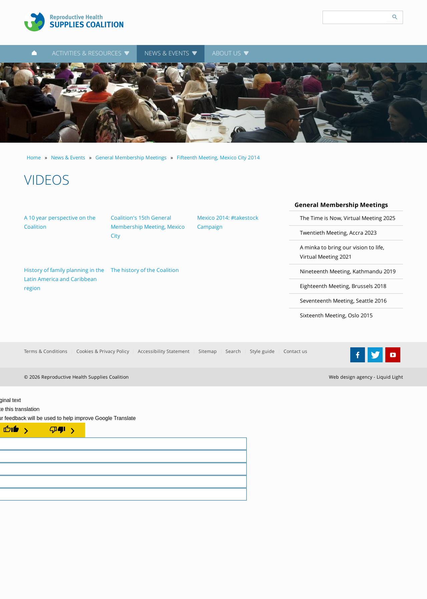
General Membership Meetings (341, 205)
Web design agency (350, 377)
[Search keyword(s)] (355, 17)
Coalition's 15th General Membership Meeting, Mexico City (148, 226)
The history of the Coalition (145, 270)
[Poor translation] (62, 430)
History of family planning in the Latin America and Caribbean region (64, 279)
